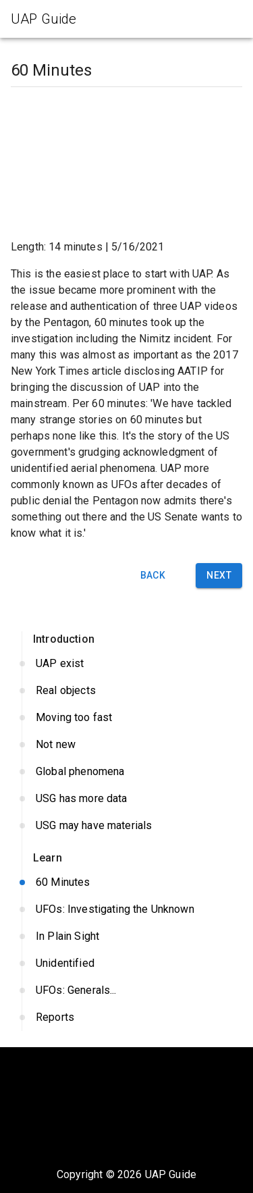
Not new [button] (132, 744)
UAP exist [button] (132, 663)
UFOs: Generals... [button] (132, 990)
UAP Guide (170, 1174)
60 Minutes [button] (132, 882)
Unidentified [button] (132, 963)
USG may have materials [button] (132, 825)
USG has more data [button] (132, 798)
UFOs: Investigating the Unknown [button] (132, 909)
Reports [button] (132, 1017)
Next (219, 575)
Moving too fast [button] (132, 717)
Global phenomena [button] (132, 771)
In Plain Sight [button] (132, 936)
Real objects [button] (132, 690)
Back (152, 575)
